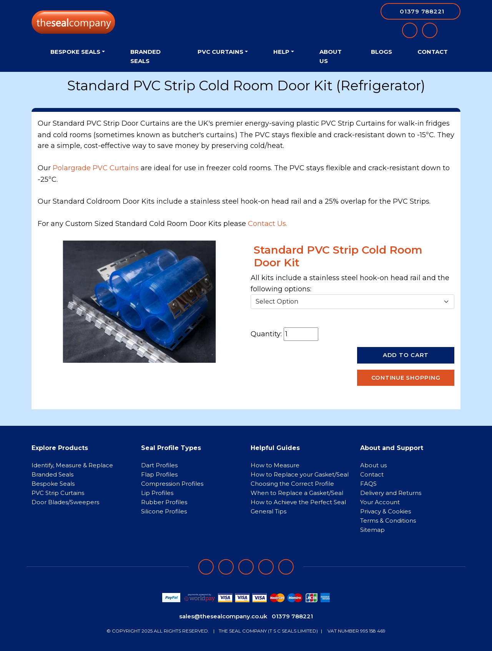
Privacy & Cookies (385, 511)
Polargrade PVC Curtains (96, 168)
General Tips (268, 511)
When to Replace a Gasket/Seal (297, 493)
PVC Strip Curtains (58, 493)
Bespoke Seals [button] (75, 51)
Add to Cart (406, 355)
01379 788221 (292, 616)
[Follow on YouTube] (286, 567)
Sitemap (372, 529)
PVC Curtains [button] (220, 51)
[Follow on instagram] (246, 567)
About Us (330, 56)
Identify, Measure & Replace (72, 465)
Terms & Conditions (388, 520)
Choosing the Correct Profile (292, 483)
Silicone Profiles (164, 511)
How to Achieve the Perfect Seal (298, 502)
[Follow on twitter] (266, 567)
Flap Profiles (159, 474)
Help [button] (281, 51)
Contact (432, 51)
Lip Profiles (157, 493)
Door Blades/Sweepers (65, 502)
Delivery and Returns (390, 493)
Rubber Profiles (164, 502)
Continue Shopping (405, 377)
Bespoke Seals (53, 483)
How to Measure (275, 465)
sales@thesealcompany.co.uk (223, 616)
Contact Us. (267, 223)
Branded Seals (145, 56)
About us (373, 465)
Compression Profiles (172, 483)
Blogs (381, 51)
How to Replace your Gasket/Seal (300, 474)
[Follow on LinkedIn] (226, 567)
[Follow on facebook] (206, 567)
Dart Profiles (159, 465)
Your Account (380, 502)
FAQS (368, 483)
